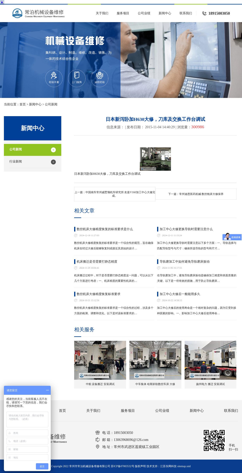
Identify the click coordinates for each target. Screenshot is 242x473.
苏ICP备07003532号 (122, 466)
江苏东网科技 (168, 466)
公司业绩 (144, 13)
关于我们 (102, 13)
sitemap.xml (184, 466)
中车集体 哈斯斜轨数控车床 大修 (155, 384)
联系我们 (186, 13)
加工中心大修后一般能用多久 (180, 294)
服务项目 (123, 13)
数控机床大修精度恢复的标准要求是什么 (105, 229)
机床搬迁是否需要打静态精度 (97, 261)
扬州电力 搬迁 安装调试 (210, 384)
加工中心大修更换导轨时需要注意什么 (186, 229)
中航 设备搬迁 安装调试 (100, 384)
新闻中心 (165, 13)
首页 (23, 104)
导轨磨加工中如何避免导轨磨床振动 (185, 261)
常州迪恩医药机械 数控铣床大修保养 (201, 194)
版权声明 (140, 466)
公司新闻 (51, 104)
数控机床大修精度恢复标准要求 (98, 294)
